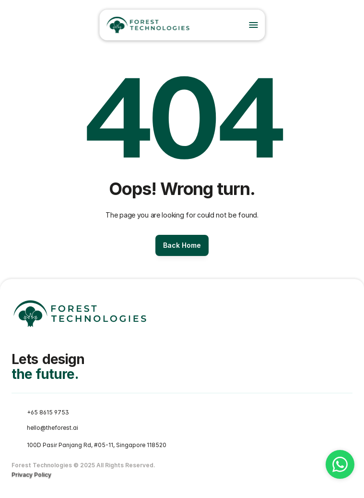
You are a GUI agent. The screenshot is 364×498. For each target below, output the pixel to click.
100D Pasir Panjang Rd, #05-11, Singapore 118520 (96, 445)
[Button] (182, 245)
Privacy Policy (31, 474)
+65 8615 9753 (48, 412)
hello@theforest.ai (52, 427)
